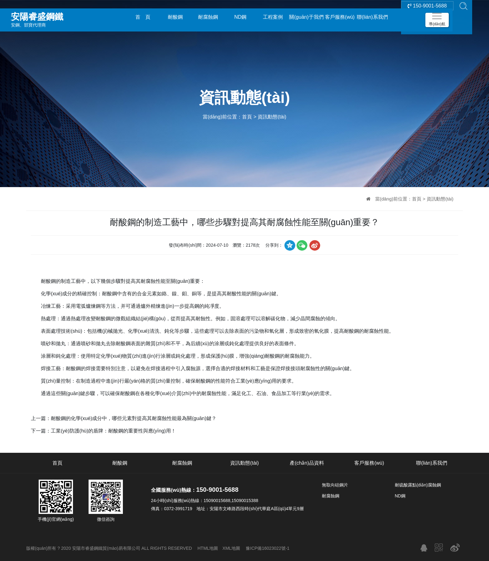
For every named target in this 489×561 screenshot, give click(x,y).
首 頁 (142, 17)
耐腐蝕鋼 (208, 17)
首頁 (247, 116)
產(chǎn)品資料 (307, 463)
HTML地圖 (207, 548)
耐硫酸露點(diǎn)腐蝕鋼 (418, 484)
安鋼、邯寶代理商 (54, 17)
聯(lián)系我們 (372, 17)
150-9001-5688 (427, 17)
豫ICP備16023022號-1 (267, 548)
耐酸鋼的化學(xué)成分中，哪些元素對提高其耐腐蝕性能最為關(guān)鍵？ (133, 418)
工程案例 (273, 17)
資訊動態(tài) (272, 116)
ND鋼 (240, 17)
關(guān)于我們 (306, 17)
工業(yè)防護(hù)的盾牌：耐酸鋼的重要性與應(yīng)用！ (113, 430)
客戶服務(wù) (340, 17)
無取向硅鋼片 (335, 484)
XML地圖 (231, 548)
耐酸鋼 (175, 17)
